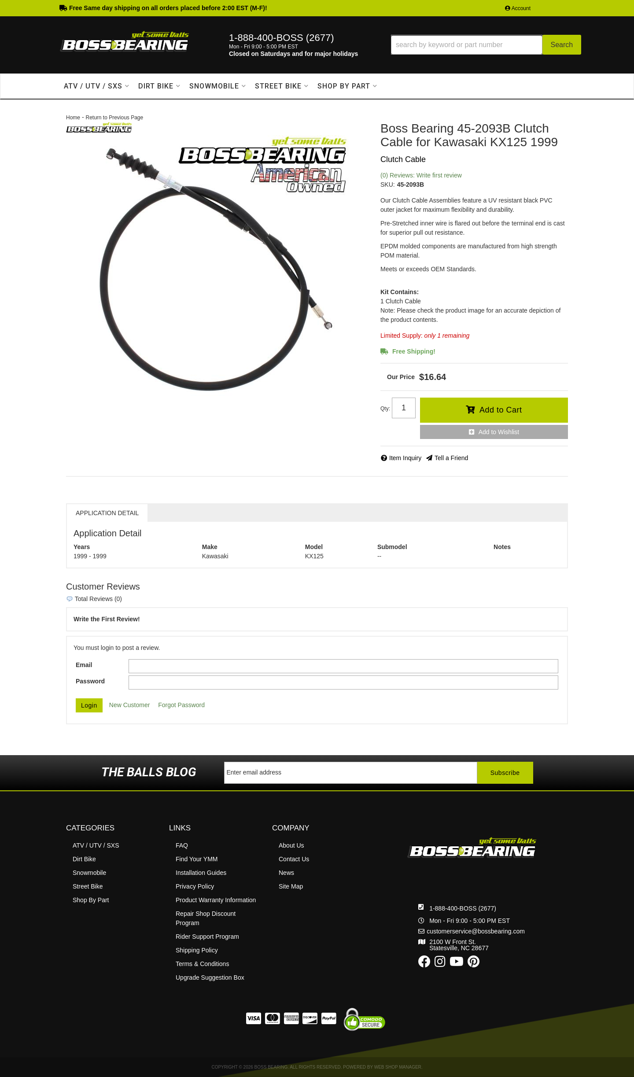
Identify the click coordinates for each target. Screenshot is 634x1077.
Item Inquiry (405, 457)
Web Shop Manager (397, 1067)
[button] (486, 45)
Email (84, 664)
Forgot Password (181, 704)
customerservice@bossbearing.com (476, 931)
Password (90, 681)
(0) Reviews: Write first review (421, 175)
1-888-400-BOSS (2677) (462, 908)
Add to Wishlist (499, 431)
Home (73, 117)
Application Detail (107, 512)
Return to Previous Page (114, 117)
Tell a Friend (451, 457)
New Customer (129, 704)
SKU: (387, 184)
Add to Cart (500, 410)
